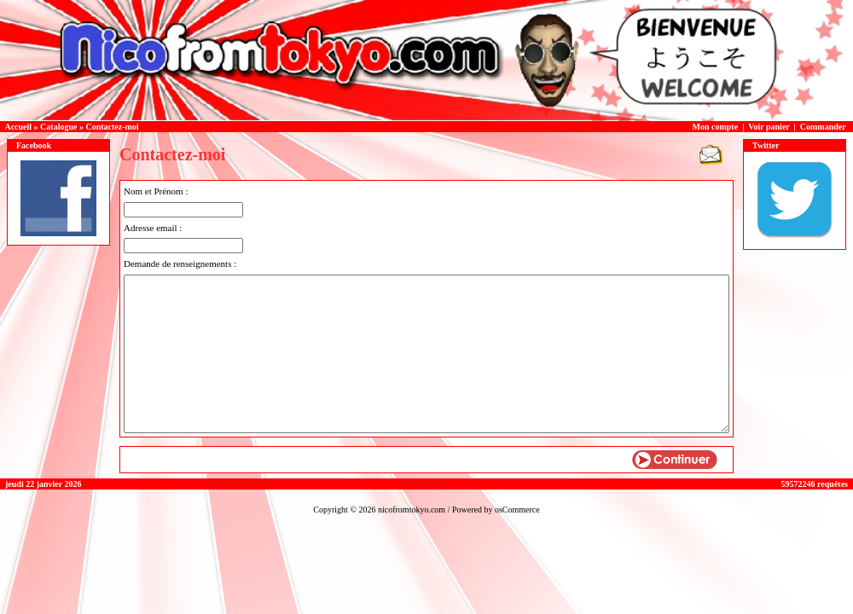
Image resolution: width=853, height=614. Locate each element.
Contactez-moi (111, 126)
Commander (823, 126)
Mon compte (716, 126)
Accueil (18, 126)
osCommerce (517, 509)
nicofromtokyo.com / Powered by (436, 509)
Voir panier (768, 126)
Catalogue (58, 126)
